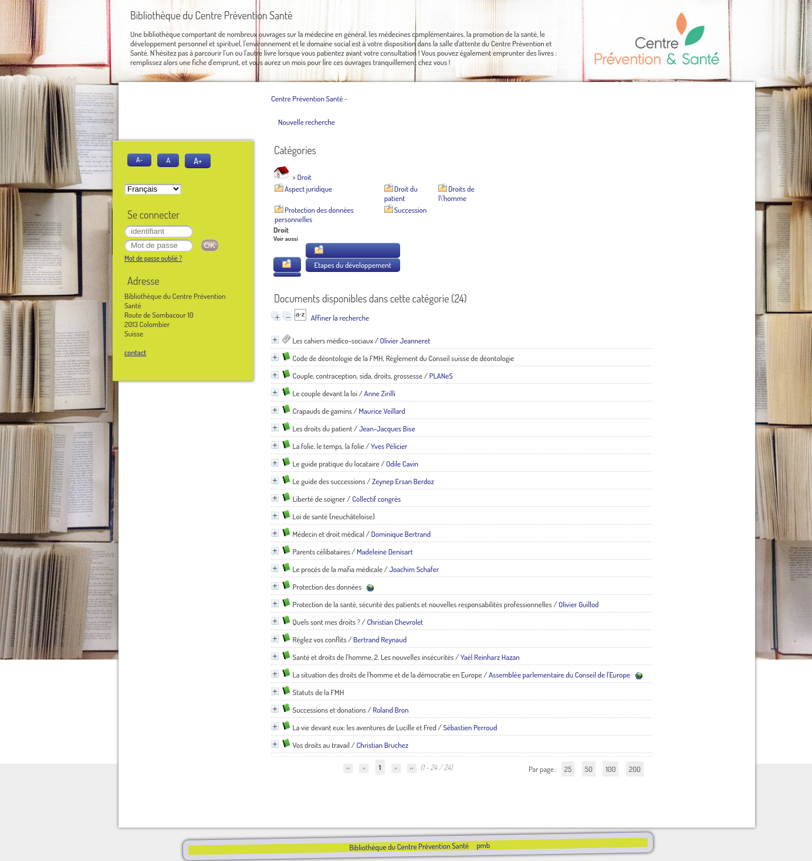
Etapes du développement (352, 265)
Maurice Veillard (381, 411)
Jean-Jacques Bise (387, 428)
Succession (410, 210)
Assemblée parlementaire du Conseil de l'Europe (559, 674)
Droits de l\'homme (456, 193)
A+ (198, 160)
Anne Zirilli (379, 393)
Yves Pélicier (389, 446)
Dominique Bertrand (401, 534)
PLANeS (440, 375)
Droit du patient (401, 193)
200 (635, 769)
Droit (304, 177)
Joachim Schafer (414, 569)
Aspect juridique (308, 188)
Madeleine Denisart (385, 551)
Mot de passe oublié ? (153, 258)
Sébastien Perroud (470, 727)
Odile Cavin (402, 463)
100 (610, 769)
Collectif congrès (376, 498)
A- (139, 159)
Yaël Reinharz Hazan (490, 657)
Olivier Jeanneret (405, 340)
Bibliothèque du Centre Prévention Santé (408, 846)
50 (589, 769)
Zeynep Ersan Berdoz (403, 481)
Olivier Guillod (579, 604)
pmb (482, 845)
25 (567, 769)
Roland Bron (390, 709)
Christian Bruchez (382, 745)
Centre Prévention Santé (307, 98)
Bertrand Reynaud (380, 639)
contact (135, 352)
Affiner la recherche (340, 317)
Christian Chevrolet (395, 622)
